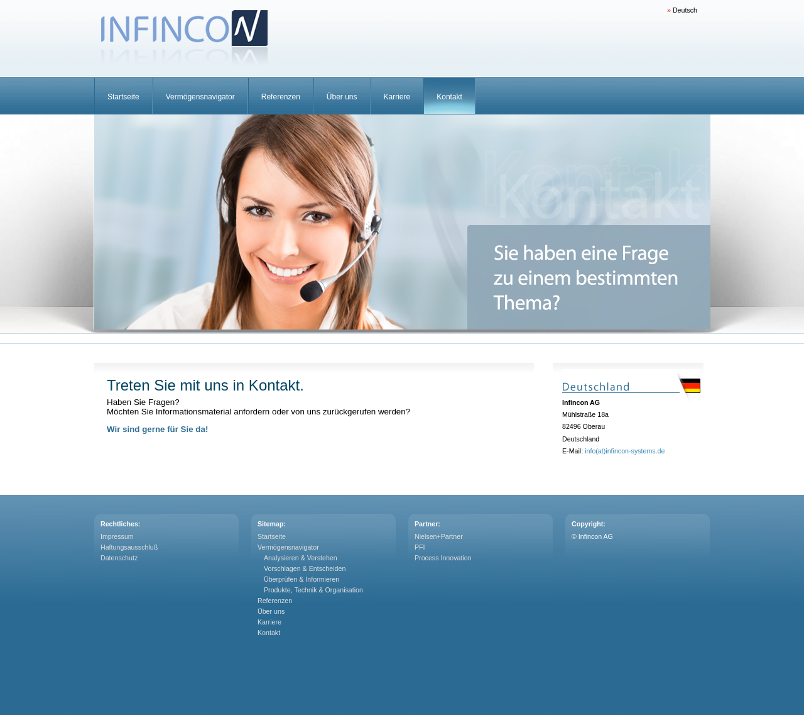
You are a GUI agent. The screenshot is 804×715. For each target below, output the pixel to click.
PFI (420, 547)
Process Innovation (443, 558)
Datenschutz (119, 558)
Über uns (342, 96)
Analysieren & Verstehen (300, 558)
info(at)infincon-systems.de (625, 451)
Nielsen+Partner (439, 536)
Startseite (123, 96)
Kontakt (449, 96)
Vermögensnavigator (200, 96)
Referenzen (280, 96)
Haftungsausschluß (129, 547)
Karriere (397, 96)
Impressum (117, 536)
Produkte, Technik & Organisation (313, 590)
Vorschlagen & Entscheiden (304, 568)
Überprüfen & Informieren (301, 579)
